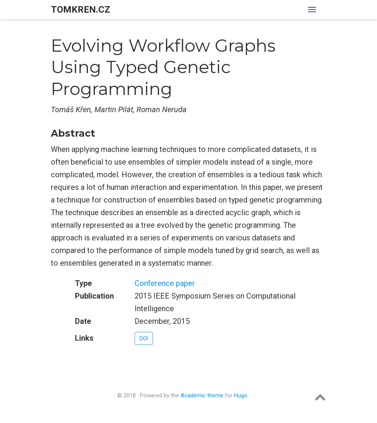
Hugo (240, 395)
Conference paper (165, 283)
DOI (144, 338)
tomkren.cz (80, 9)
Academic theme (201, 395)
